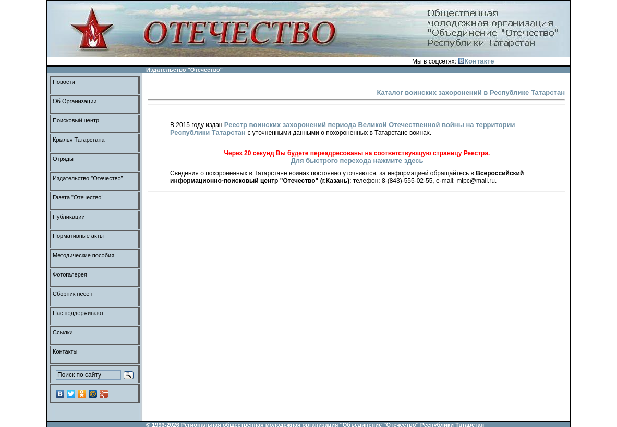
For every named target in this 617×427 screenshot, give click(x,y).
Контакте (476, 61)
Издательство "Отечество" (88, 178)
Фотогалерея (70, 274)
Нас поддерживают (78, 313)
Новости (64, 82)
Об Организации (74, 101)
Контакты (65, 351)
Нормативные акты (78, 236)
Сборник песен (72, 294)
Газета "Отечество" (78, 197)
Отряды (63, 159)
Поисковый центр (76, 120)
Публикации (69, 217)
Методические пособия (83, 255)
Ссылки (63, 332)
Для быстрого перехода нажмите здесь (357, 161)
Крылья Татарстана (79, 139)
